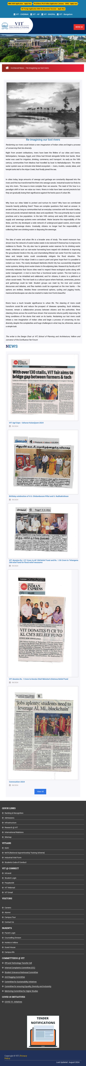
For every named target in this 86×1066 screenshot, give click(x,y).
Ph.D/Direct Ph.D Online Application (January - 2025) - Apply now (55, 4)
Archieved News (17, 68)
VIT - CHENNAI (20, 14)
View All (40, 791)
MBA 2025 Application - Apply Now (19, 4)
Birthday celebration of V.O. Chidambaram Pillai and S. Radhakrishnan (39, 496)
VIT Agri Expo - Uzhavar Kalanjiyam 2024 (26, 423)
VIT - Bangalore (65, 14)
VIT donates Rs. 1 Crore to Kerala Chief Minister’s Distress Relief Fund (38, 679)
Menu (79, 27)
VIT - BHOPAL (48, 14)
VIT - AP (35, 14)
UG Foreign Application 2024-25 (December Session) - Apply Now (43, 9)
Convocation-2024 (17, 782)
